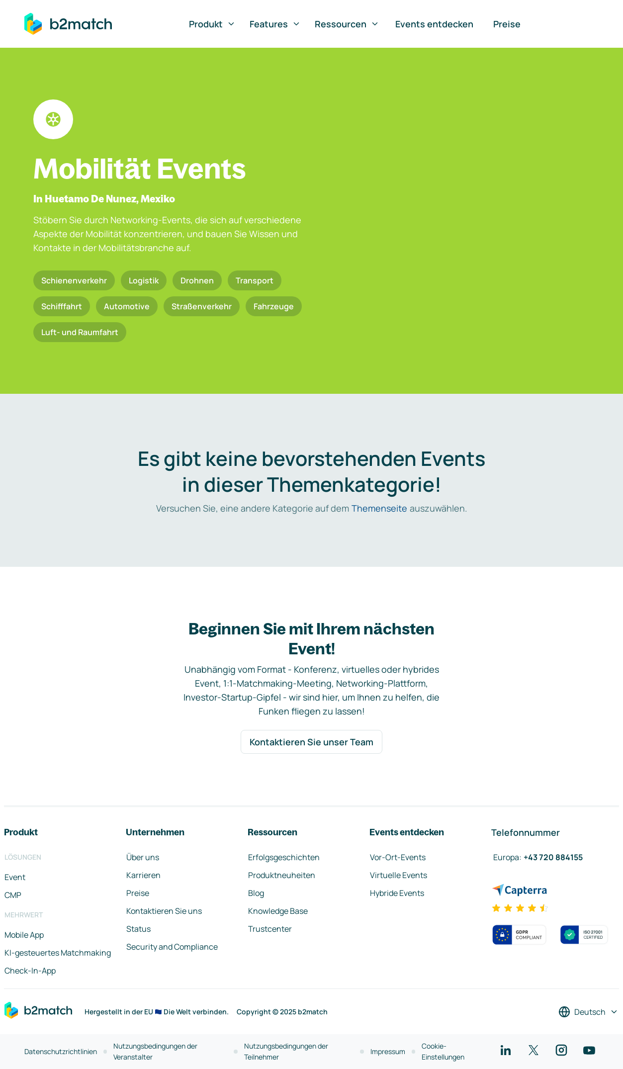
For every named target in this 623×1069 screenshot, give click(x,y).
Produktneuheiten (281, 875)
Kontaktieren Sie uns (164, 910)
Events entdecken (434, 24)
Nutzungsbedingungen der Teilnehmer (286, 1051)
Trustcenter (270, 928)
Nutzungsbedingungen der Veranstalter (155, 1051)
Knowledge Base (278, 910)
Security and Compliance (172, 946)
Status (138, 928)
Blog (256, 893)
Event (14, 877)
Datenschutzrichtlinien (60, 1051)
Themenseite (379, 508)
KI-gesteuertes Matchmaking (57, 952)
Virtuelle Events (398, 875)
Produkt (212, 24)
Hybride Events (397, 893)
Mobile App (24, 934)
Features (275, 24)
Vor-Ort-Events (398, 857)
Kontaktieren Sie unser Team (311, 742)
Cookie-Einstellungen (443, 1051)
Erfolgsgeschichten (284, 857)
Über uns (142, 857)
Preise (507, 24)
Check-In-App (30, 970)
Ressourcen (347, 24)
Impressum (387, 1051)
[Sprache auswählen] (588, 1011)
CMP (12, 895)
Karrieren (143, 875)
